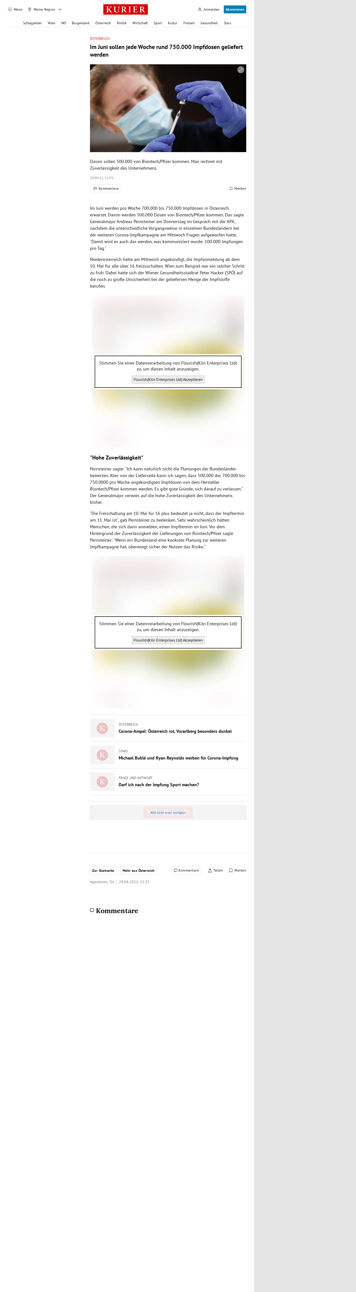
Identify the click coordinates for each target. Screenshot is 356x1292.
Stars (227, 23)
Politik (122, 23)
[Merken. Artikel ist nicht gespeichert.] (237, 188)
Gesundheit (209, 23)
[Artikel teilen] (215, 870)
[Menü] (15, 9)
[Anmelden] (209, 9)
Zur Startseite (103, 870)
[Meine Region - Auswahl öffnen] (59, 9)
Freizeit (189, 23)
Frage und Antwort (136, 778)
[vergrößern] (240, 69)
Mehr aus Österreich (139, 870)
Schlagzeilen (32, 23)
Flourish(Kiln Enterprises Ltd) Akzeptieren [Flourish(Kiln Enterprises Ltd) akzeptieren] (168, 379)
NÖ (63, 23)
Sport (158, 23)
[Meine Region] (41, 9)
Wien (51, 23)
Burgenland (80, 23)
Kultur (173, 23)
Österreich (103, 23)
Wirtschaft (140, 23)
